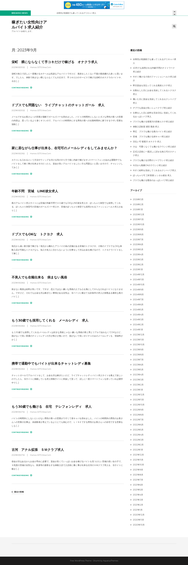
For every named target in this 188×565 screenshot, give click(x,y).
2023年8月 (138, 354)
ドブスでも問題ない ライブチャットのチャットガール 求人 (58, 105)
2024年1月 (138, 329)
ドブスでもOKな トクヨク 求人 (37, 234)
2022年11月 (138, 399)
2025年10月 (138, 224)
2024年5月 (138, 309)
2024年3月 (138, 319)
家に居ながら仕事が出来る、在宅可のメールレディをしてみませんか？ (64, 148)
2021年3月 (138, 500)
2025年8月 (138, 234)
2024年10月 (138, 284)
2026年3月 (138, 199)
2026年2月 (138, 204)
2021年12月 (138, 455)
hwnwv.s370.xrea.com (40, 67)
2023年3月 (138, 379)
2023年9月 (138, 349)
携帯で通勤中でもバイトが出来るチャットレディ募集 (51, 363)
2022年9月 (138, 409)
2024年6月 (138, 304)
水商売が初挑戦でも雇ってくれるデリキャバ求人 (76, 13)
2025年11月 (138, 219)
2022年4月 (138, 435)
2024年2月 (138, 324)
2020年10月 (139, 525)
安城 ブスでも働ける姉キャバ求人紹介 (151, 136)
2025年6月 (138, 244)
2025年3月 (138, 259)
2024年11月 (138, 279)
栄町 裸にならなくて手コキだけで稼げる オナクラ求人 (54, 62)
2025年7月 (138, 239)
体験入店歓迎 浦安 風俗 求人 (146, 126)
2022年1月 (138, 449)
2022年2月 (138, 444)
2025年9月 (138, 229)
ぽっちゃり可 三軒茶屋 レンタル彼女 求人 (152, 175)
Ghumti (96, 561)
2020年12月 (138, 515)
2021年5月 (138, 489)
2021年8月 (138, 475)
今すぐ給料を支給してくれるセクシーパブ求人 (154, 170)
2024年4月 (138, 314)
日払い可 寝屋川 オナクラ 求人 (147, 141)
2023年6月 (138, 364)
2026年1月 (138, 209)
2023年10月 (138, 344)
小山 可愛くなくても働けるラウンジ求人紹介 (154, 146)
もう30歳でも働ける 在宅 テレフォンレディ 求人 (52, 406)
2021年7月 (138, 480)
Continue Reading (22, 87)
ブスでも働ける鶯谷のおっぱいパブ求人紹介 (153, 180)
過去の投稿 (19, 492)
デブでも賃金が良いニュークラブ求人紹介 (152, 108)
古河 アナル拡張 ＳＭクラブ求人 (38, 450)
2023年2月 (138, 384)
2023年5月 (138, 369)
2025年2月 (138, 264)
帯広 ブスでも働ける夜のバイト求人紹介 (152, 131)
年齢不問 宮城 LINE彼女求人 (35, 191)
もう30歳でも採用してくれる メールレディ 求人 (50, 320)
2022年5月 (138, 429)
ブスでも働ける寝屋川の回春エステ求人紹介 (153, 121)
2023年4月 (138, 374)
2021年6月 (138, 485)
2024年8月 (138, 294)
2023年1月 (138, 389)
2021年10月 (138, 464)
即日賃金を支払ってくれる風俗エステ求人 (152, 85)
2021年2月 (138, 505)
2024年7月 (138, 299)
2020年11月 (138, 520)
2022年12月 (138, 394)
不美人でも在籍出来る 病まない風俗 (39, 277)
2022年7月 (138, 419)
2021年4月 (138, 495)
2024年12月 (138, 274)
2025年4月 (138, 254)
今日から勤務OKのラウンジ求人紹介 (150, 165)
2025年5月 (138, 249)
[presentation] (174, 14)
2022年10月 (138, 404)
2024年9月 (138, 289)
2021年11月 (138, 460)
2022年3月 (138, 440)
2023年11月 (138, 339)
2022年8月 (138, 415)
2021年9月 (138, 469)
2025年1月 (138, 269)
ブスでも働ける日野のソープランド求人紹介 (153, 160)
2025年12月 (138, 214)
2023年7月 (138, 359)
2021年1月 (138, 510)
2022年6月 (138, 424)
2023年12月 (138, 334)
